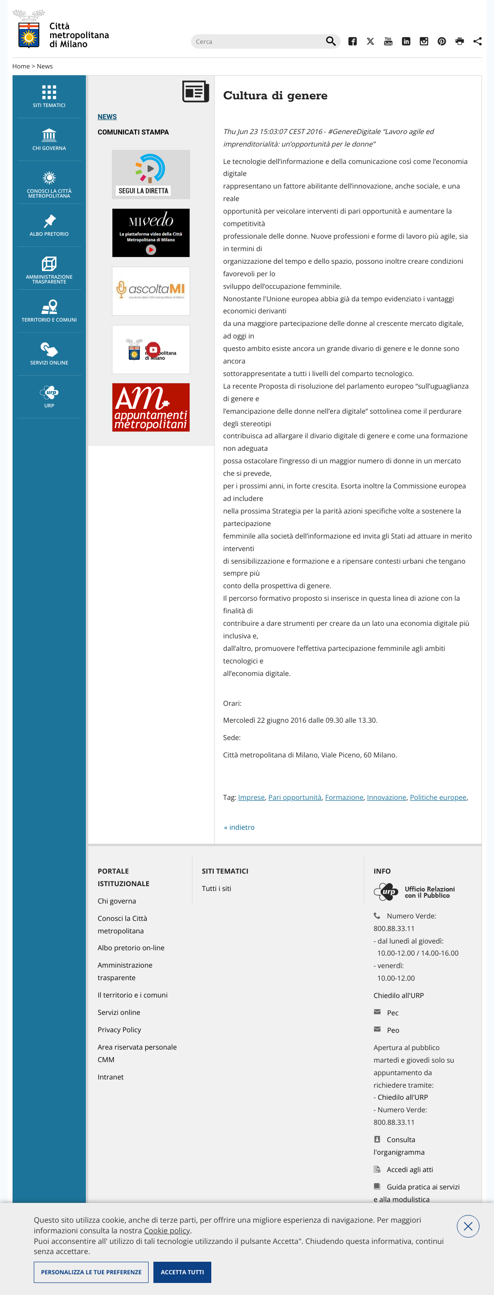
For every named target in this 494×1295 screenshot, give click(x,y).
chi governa (49, 140)
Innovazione (386, 797)
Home (21, 66)
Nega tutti (468, 1226)
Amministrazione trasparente (49, 270)
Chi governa (117, 901)
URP (49, 397)
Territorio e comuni (49, 311)
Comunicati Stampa (133, 132)
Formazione (344, 797)
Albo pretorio (49, 226)
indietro (242, 827)
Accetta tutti (182, 1272)
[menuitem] (49, 96)
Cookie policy (167, 1230)
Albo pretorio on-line (131, 948)
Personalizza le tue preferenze (91, 1272)
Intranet (111, 1077)
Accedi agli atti (410, 1169)
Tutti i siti (217, 888)
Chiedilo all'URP (400, 995)
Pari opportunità (294, 797)
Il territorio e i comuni (133, 995)
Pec (392, 1013)
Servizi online (49, 354)
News (45, 66)
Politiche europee (438, 797)
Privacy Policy (119, 1030)
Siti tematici (49, 97)
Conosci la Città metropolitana (49, 185)
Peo (393, 1030)
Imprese (251, 797)
